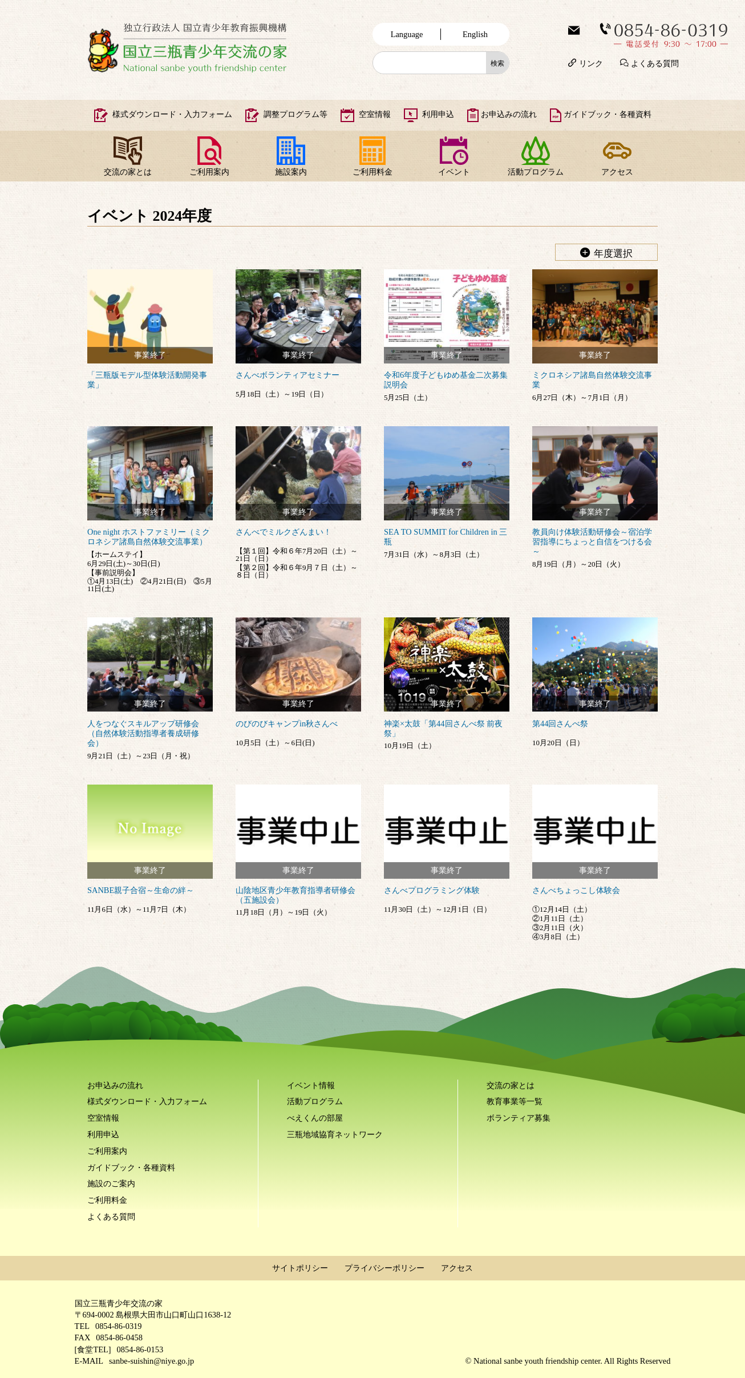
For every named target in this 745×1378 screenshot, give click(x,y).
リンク (591, 62)
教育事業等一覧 (514, 1101)
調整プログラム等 (295, 114)
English (475, 34)
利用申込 (438, 114)
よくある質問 (655, 62)
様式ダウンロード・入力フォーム (172, 114)
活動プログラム (536, 171)
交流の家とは (128, 171)
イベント (454, 171)
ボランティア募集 (518, 1117)
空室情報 (375, 114)
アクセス (617, 171)
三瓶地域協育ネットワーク (335, 1134)
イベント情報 (311, 1085)
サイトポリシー (300, 1267)
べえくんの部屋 (315, 1117)
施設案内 (291, 171)
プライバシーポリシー (384, 1267)
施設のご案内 (111, 1183)
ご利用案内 (209, 171)
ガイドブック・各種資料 (607, 114)
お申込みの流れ (509, 114)
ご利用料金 (372, 171)
